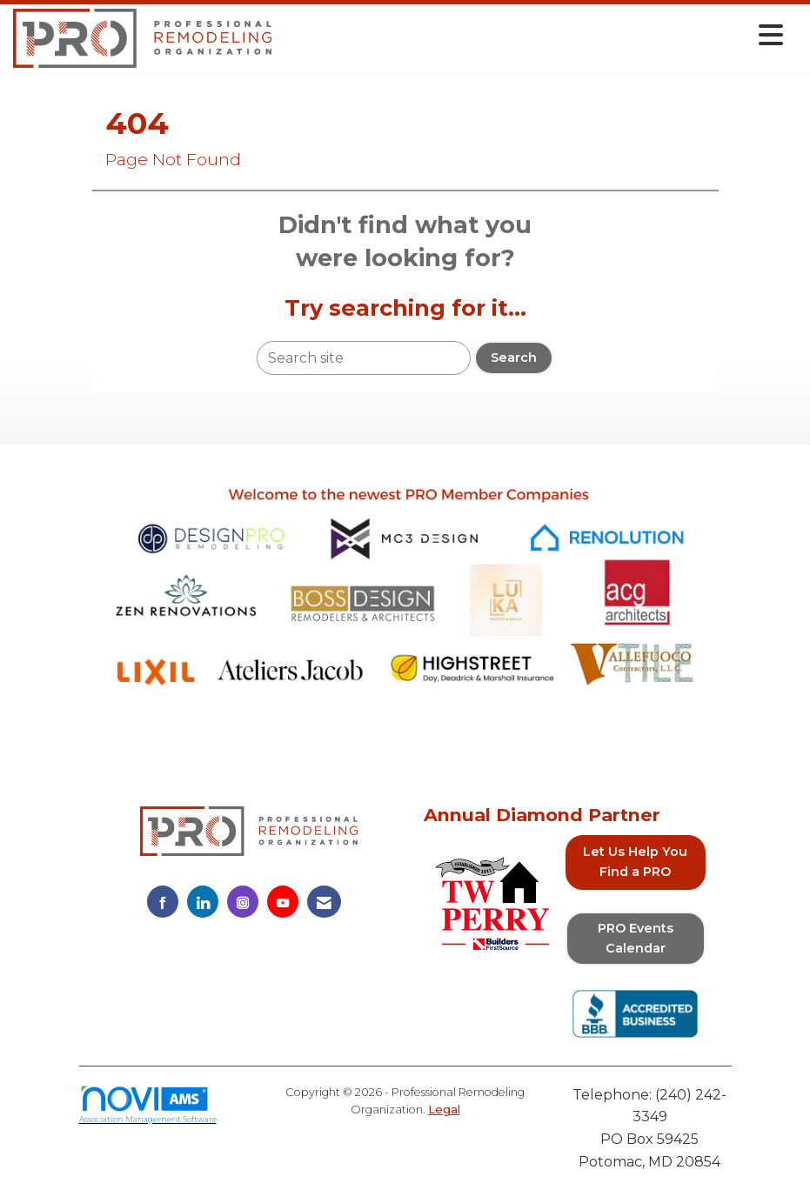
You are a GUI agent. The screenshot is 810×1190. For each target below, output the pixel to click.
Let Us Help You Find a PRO (635, 861)
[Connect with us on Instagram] (242, 902)
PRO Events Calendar (635, 938)
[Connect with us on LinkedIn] (202, 902)
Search (514, 357)
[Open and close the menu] (532, 35)
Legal (444, 1109)
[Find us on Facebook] (162, 902)
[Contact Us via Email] (324, 902)
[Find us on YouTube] (282, 902)
